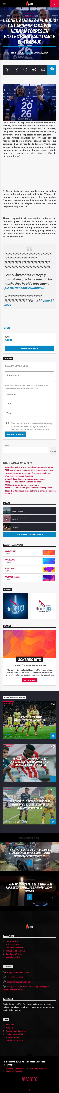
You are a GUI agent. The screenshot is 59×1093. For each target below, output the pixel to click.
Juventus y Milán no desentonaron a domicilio (29, 719)
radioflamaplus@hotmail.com (20, 982)
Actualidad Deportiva (15, 951)
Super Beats (10, 559)
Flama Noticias (12, 941)
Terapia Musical (13, 957)
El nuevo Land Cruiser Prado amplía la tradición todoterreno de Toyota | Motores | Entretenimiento (30, 853)
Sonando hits (10, 551)
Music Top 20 (10, 568)
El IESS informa (12, 944)
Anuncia (9, 1028)
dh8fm (27, 52)
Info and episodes (29, 680)
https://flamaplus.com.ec (19, 972)
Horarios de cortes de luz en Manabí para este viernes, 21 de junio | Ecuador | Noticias (29, 887)
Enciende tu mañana (15, 947)
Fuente (6, 327)
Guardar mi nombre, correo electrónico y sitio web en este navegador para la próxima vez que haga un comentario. (31, 423)
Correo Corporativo (14, 1040)
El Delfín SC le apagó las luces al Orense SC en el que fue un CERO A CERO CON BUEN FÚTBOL (30, 804)
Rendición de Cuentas (16, 1031)
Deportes (29, 16)
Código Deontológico (15, 1034)
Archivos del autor (29, 348)
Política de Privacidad (38, 1068)
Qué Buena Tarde (14, 954)
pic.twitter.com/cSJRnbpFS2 (24, 288)
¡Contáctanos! (12, 1037)
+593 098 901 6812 (15, 977)
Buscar (6, 446)
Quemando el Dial (12, 577)
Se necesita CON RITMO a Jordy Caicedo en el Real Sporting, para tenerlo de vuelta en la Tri (29, 761)
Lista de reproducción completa (29, 534)
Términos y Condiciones (15, 1068)
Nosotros (10, 1024)
